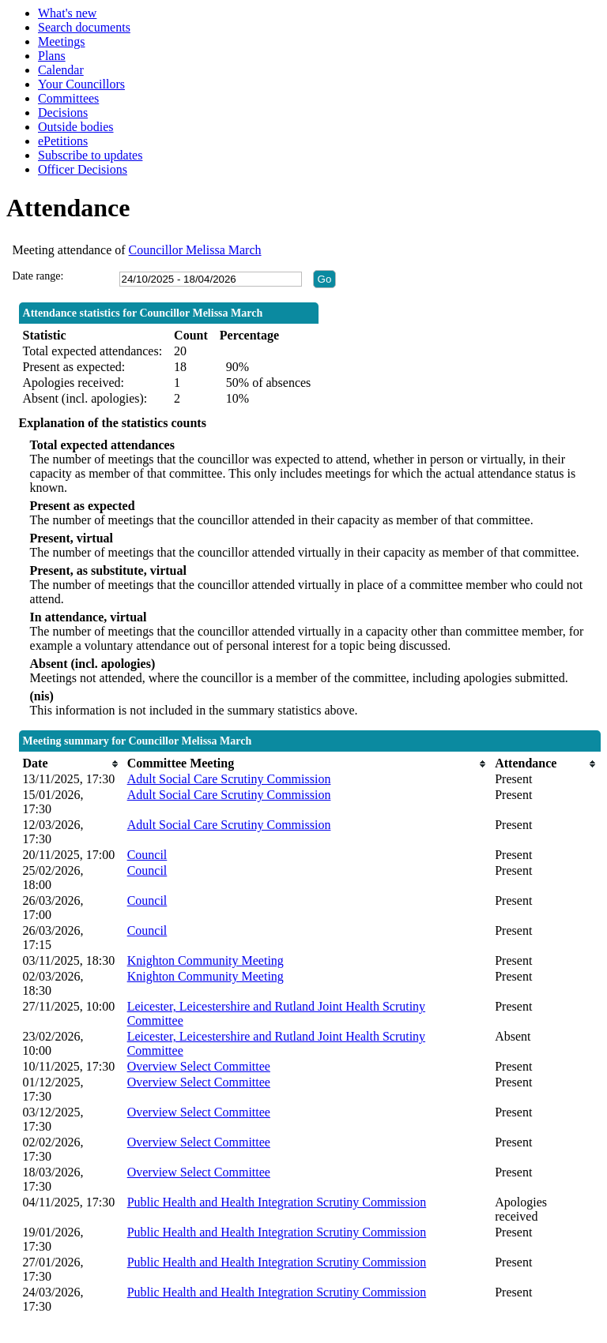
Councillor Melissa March (195, 250)
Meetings (61, 41)
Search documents (84, 27)
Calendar (61, 70)
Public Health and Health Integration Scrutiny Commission (277, 1202)
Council (147, 854)
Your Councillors (81, 84)
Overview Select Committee (198, 1066)
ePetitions (63, 141)
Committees (68, 98)
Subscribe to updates (90, 155)
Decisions (63, 112)
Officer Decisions (82, 169)
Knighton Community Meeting (205, 960)
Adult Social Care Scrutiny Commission (229, 779)
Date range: (38, 276)
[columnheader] (71, 763)
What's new (67, 13)
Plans (52, 55)
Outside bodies (76, 126)
